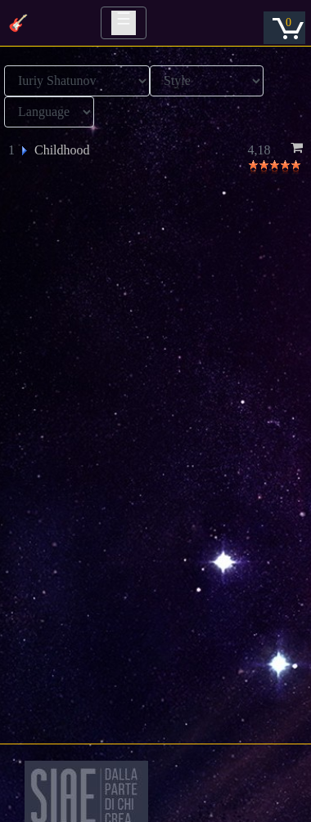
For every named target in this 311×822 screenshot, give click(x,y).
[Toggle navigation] (123, 23)
